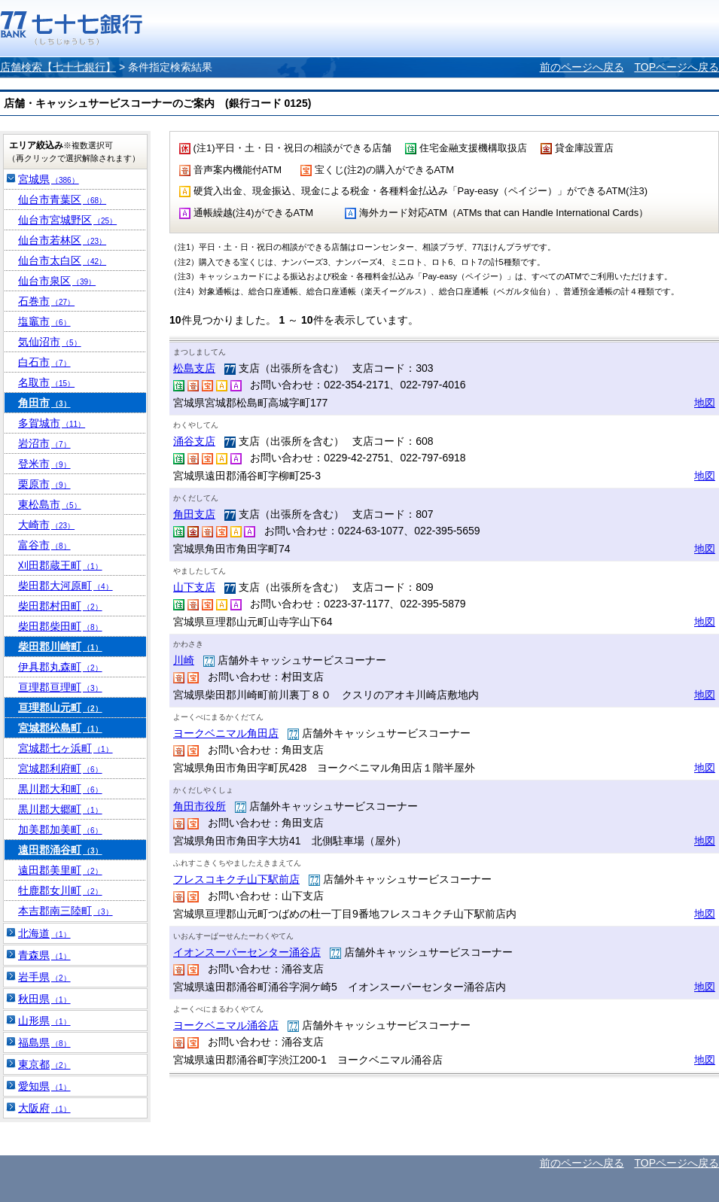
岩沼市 (44, 443)
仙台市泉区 (57, 281)
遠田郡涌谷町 (60, 850)
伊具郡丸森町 (60, 667)
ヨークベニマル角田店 (226, 733)
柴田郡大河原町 (65, 586)
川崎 (183, 660)
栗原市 (44, 484)
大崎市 (46, 525)
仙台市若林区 (62, 240)
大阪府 (44, 1108)
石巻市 (46, 301)
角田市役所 (199, 806)
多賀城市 (51, 423)
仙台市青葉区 (62, 199)
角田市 (44, 403)
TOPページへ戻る (676, 67)
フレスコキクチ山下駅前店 (236, 879)
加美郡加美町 (60, 829)
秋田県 (44, 999)
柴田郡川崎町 (60, 647)
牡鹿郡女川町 (60, 890)
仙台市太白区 (62, 260)
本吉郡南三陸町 (65, 911)
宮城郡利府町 (60, 768)
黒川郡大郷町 (60, 809)
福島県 (44, 1042)
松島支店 (194, 368)
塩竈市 (44, 321)
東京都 (44, 1064)
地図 (704, 403)
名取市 (46, 382)
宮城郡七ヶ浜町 (65, 748)
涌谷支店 (194, 441)
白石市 (44, 362)
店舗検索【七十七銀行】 (58, 67)
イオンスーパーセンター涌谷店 (247, 952)
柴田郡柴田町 (60, 626)
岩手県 (44, 977)
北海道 (44, 933)
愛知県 (44, 1086)
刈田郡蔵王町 (60, 565)
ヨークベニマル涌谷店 (226, 1025)
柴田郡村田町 (60, 606)
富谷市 (44, 545)
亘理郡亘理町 (60, 687)
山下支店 (194, 587)
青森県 (44, 955)
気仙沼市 (49, 342)
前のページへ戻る (582, 67)
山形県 (44, 1021)
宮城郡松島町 (60, 728)
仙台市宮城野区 (67, 220)
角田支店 (194, 514)
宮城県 (48, 179)
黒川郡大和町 (60, 789)
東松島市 (49, 504)
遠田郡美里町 (60, 870)
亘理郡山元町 (60, 707)
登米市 (44, 464)
